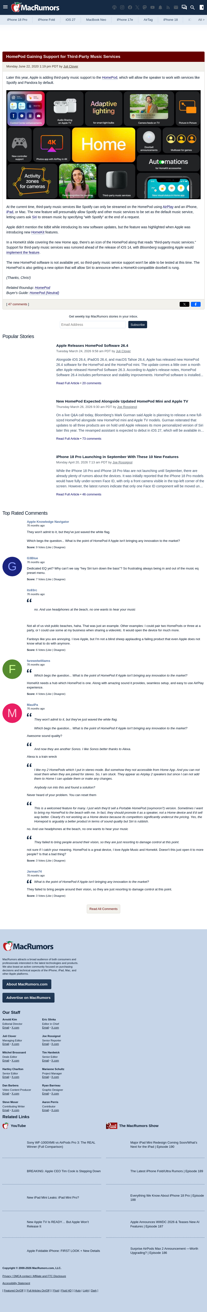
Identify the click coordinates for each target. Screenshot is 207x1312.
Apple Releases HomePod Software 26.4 (95, 345)
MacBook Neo (96, 20)
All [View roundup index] (201, 20)
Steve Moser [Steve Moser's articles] (10, 1100)
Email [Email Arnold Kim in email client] (5, 1026)
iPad (9, 212)
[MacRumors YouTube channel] (152, 7)
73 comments (91, 438)
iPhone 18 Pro (17, 20)
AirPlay (168, 207)
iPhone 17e (125, 20)
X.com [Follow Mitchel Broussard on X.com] (15, 1059)
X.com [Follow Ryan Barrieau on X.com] (55, 1092)
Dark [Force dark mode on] (94, 1290)
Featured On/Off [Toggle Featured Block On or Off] (13, 1290)
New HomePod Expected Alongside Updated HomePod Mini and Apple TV (128, 401)
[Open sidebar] (202, 7)
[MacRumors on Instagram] (122, 7)
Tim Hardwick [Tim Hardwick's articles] (51, 1051)
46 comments (91, 494)
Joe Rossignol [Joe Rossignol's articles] (51, 1034)
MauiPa (32, 705)
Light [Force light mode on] (86, 1290)
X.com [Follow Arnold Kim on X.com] (15, 1026)
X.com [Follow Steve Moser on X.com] (15, 1108)
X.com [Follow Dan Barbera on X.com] (15, 1092)
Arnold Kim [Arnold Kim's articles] (9, 1018)
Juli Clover (70, 66)
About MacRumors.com (26, 983)
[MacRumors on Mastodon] (144, 7)
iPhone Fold (46, 20)
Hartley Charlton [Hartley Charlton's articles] (12, 1067)
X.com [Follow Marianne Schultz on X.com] (55, 1075)
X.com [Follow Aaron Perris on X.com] (55, 1108)
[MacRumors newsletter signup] (176, 7)
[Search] (194, 7)
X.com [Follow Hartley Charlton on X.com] (15, 1075)
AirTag (148, 20)
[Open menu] (5, 7)
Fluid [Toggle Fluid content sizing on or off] (56, 1290)
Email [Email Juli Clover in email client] (5, 1042)
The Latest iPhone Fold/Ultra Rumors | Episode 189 (167, 1170)
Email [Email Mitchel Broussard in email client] (5, 1059)
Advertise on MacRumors (28, 996)
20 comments (91, 383)
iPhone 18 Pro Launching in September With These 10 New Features (123, 456)
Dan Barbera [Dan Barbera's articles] (10, 1084)
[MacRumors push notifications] (160, 7)
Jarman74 (34, 871)
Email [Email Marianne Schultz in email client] (45, 1075)
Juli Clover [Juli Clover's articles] (9, 1034)
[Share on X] (184, 304)
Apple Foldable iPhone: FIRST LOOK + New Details (63, 1249)
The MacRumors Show (139, 1124)
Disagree (59, 547)
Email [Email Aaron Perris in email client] (45, 1108)
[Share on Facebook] (196, 304)
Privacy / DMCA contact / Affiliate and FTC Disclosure (34, 1276)
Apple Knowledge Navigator (48, 522)
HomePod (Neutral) (44, 293)
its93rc (32, 590)
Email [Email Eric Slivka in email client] (45, 1026)
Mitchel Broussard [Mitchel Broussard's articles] (14, 1051)
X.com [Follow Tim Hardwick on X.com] (55, 1059)
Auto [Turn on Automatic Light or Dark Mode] (78, 1290)
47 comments (17, 304)
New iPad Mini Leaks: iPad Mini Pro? (53, 1196)
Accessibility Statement (16, 1283)
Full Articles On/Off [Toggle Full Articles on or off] (38, 1290)
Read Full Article (67, 383)
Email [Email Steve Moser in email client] (5, 1108)
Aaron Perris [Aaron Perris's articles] (50, 1100)
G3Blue (32, 558)
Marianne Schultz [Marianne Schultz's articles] (53, 1067)
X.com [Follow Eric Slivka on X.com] (55, 1026)
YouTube (18, 1124)
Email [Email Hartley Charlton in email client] (5, 1075)
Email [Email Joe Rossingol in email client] (45, 1042)
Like (49, 547)
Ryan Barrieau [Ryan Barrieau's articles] (51, 1084)
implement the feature (22, 252)
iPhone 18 (170, 20)
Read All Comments (103, 909)
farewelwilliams (38, 661)
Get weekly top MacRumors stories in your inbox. (103, 316)
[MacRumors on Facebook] (130, 7)
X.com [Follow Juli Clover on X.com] (15, 1042)
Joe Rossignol (127, 407)
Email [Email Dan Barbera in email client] (5, 1092)
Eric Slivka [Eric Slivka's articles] (49, 1018)
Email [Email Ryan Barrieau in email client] (45, 1092)
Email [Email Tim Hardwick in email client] (45, 1059)
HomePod (109, 77)
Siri (34, 217)
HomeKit (37, 232)
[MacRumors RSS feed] (168, 7)
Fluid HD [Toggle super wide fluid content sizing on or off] (66, 1290)
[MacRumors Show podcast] (114, 7)
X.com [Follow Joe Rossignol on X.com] (55, 1042)
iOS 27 (71, 20)
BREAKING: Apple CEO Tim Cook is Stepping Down (64, 1170)
